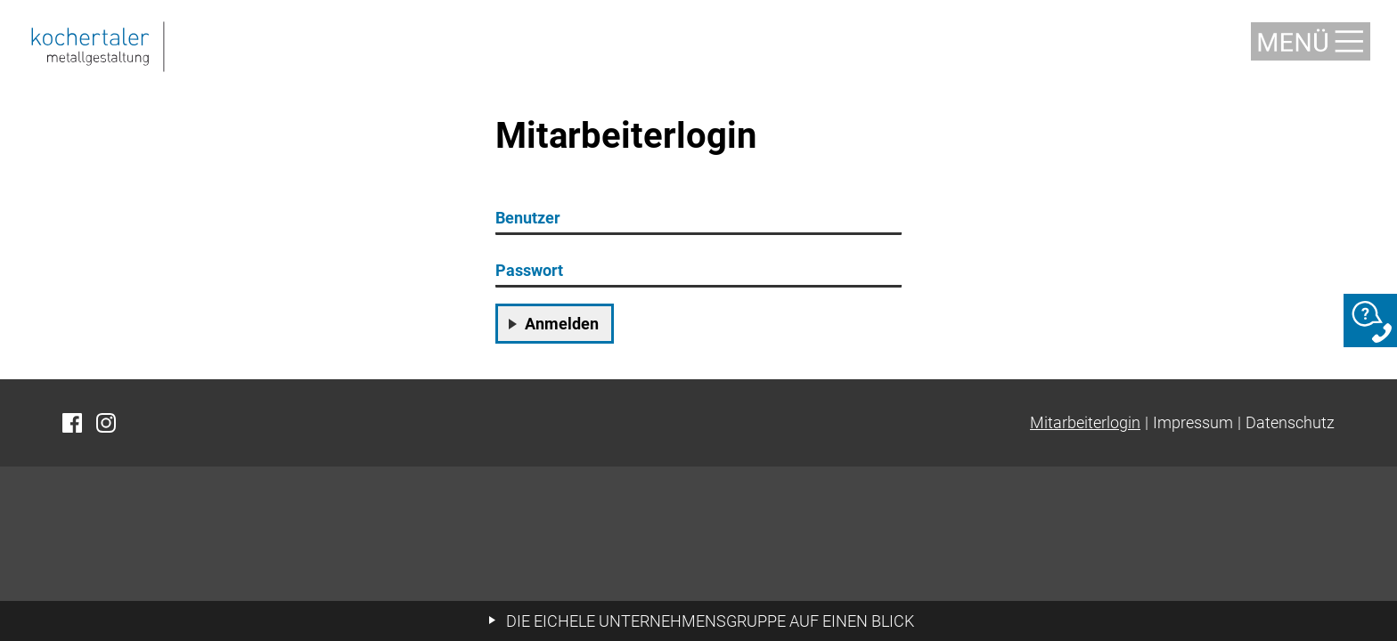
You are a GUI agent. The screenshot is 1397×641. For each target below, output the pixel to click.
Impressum (1193, 422)
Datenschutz (1290, 422)
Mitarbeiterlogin (1085, 422)
